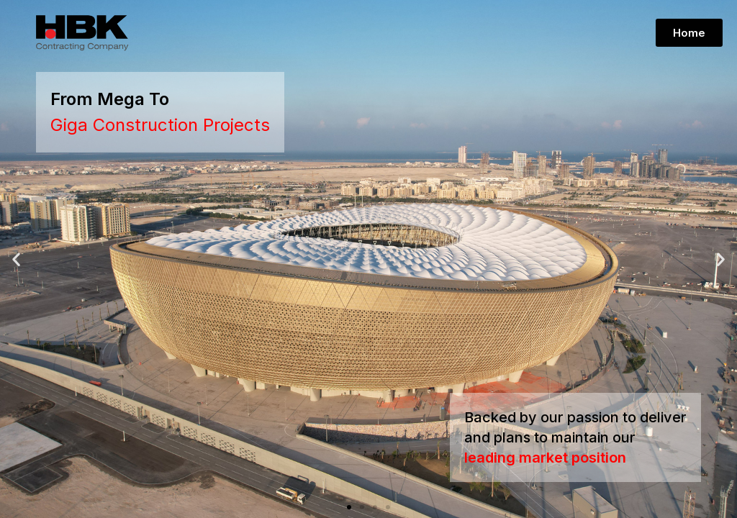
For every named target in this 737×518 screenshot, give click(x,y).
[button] (349, 507)
